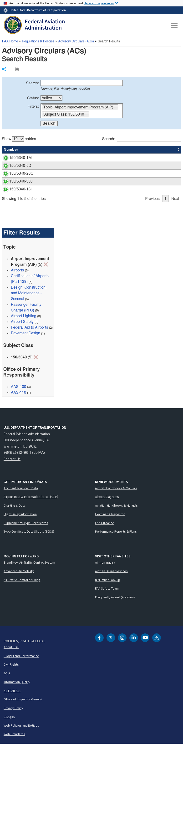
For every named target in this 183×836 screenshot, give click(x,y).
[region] (91, 212)
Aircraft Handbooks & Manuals (116, 580)
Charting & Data (14, 597)
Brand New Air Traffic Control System (29, 654)
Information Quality (17, 774)
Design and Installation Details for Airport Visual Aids (75, 230)
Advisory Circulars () (76, 41)
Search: (32, 83)
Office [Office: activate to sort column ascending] (145, 150)
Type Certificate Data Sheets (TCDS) (29, 624)
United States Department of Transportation (38, 10)
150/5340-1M (15, 158)
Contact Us (12, 551)
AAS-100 (148, 158)
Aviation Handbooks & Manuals (116, 597)
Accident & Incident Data (21, 580)
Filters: (33, 106)
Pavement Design (25, 425)
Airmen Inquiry (105, 654)
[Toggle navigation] (174, 25)
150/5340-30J (15, 230)
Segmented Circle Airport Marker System (66, 185)
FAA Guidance (104, 615)
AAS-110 (18, 485)
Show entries (19, 139)
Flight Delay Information (20, 606)
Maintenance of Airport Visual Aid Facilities (67, 207)
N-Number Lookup (107, 672)
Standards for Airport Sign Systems (61, 262)
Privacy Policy (13, 800)
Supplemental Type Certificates (26, 615)
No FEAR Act (12, 782)
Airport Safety (22, 414)
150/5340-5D (14, 185)
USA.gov (9, 809)
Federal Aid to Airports (29, 420)
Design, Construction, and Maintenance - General (28, 385)
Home (10, 41)
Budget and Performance (21, 748)
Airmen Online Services (111, 663)
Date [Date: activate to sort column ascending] (163, 150)
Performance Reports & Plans (116, 624)
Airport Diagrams (107, 589)
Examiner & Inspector (110, 606)
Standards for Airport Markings (57, 158)
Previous (152, 291)
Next (175, 291)
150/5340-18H (16, 262)
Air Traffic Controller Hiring (22, 672)
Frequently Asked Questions (115, 689)
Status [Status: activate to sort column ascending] (128, 150)
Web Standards (14, 826)
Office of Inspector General (23, 791)
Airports (17, 362)
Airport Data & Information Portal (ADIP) (31, 589)
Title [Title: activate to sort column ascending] (36, 150)
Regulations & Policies (38, 41)
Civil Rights (11, 756)
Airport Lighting (23, 408)
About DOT (11, 739)
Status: (33, 98)
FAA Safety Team (107, 680)
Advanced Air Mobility (19, 663)
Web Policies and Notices (21, 817)
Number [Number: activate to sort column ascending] (11, 150)
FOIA (7, 765)
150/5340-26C (16, 207)
